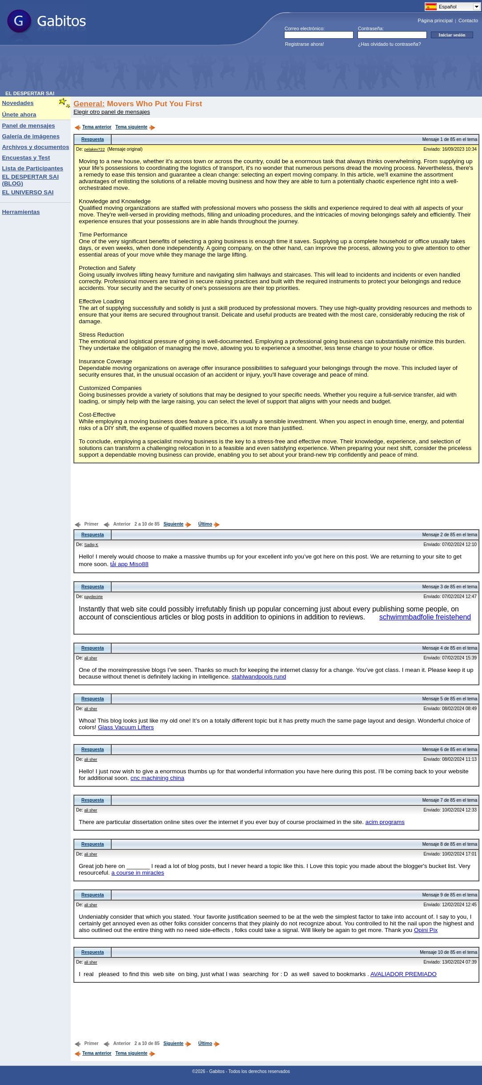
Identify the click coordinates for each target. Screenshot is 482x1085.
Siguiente (178, 524)
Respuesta (92, 139)
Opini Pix (426, 930)
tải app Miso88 (129, 564)
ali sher (90, 658)
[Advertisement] (167, 71)
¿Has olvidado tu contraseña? (389, 44)
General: (88, 103)
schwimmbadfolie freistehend (425, 617)
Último (209, 524)
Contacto (468, 20)
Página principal (435, 20)
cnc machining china (158, 778)
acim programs (385, 822)
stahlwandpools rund (259, 676)
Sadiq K (91, 544)
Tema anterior (92, 127)
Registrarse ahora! (304, 44)
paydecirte (93, 597)
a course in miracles (138, 872)
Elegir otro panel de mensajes (111, 111)
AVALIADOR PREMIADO (403, 974)
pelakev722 (94, 149)
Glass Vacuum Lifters (126, 727)
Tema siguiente (136, 127)
